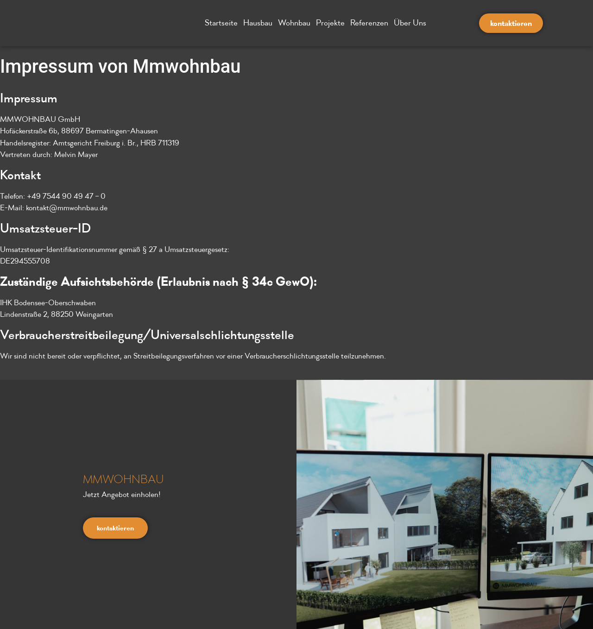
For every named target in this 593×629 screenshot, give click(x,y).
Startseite (222, 23)
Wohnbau (295, 23)
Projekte (331, 23)
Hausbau (259, 23)
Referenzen (371, 23)
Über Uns (411, 23)
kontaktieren (115, 529)
